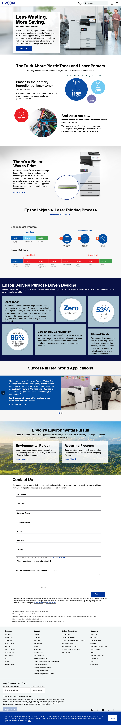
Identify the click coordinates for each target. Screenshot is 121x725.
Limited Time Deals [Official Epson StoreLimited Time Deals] (68, 637)
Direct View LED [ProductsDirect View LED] (10, 649)
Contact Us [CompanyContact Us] (94, 664)
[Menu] (117, 3)
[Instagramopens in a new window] (113, 710)
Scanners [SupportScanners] (37, 640)
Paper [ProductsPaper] (7, 661)
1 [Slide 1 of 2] (59, 413)
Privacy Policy (7, 701)
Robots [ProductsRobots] (7, 646)
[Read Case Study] (17, 404)
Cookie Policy (12, 718)
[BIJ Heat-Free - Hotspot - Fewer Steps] (61, 238)
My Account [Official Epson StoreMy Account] (66, 652)
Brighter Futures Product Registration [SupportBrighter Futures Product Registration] (46, 661)
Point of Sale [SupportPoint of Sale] (38, 643)
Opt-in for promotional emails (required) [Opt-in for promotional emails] (18, 696)
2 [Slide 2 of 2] (61, 413)
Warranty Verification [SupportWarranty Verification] (41, 658)
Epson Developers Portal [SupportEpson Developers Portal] (42, 667)
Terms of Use (32, 704)
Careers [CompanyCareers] (93, 643)
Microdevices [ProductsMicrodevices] (9, 652)
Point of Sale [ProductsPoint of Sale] (9, 643)
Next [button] (118, 393)
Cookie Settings (87, 716)
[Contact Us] (24, 48)
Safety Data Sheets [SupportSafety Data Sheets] (40, 664)
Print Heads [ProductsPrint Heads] (9, 655)
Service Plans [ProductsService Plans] (10, 664)
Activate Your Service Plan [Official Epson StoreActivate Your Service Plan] (71, 649)
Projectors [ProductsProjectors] (8, 637)
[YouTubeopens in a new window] (103, 710)
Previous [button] (3, 393)
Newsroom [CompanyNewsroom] (94, 658)
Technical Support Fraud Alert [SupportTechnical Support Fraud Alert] (44, 674)
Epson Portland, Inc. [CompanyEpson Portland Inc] (97, 655)
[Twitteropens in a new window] (97, 710)
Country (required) (37, 686)
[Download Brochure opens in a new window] (60, 214)
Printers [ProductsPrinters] (8, 634)
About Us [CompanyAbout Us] (93, 634)
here (29, 721)
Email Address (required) (11, 686)
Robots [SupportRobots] (36, 646)
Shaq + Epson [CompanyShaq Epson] (95, 649)
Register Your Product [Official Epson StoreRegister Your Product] (69, 646)
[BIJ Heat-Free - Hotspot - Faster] (79, 238)
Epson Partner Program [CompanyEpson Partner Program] (98, 646)
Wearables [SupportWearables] (37, 649)
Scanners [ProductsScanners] (8, 640)
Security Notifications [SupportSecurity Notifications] (41, 670)
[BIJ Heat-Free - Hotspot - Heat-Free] (97, 238)
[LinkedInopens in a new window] (108, 710)
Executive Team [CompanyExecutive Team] (95, 640)
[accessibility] (80, 3)
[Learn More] (19, 192)
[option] (60, 393)
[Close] (112, 718)
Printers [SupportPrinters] (36, 634)
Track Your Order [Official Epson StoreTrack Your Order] (68, 643)
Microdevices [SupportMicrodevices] (38, 652)
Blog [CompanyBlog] (91, 661)
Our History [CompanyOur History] (94, 637)
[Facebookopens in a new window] (92, 710)
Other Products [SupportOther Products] (39, 655)
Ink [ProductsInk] (6, 658)
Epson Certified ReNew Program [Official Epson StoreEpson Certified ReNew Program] (73, 640)
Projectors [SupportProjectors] (37, 637)
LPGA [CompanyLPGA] (92, 652)
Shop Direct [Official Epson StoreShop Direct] (66, 634)
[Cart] (112, 3)
